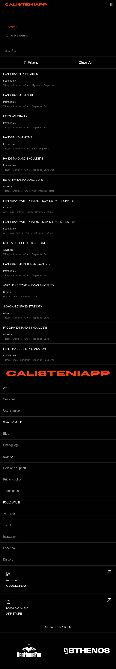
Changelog (10, 445)
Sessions (9, 399)
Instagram (9, 536)
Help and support (14, 468)
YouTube (9, 513)
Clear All (85, 62)
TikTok (7, 525)
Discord (8, 559)
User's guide (11, 410)
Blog (6, 433)
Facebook (9, 548)
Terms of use (11, 490)
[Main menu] (111, 4)
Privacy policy (12, 479)
